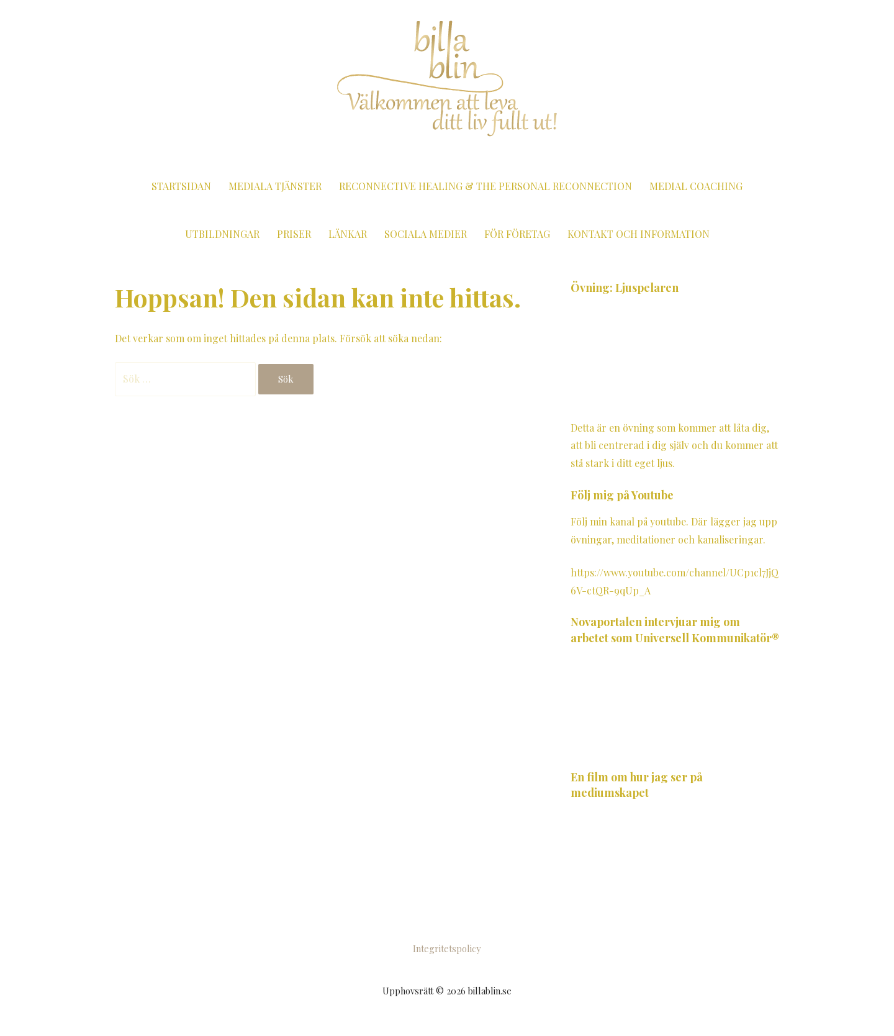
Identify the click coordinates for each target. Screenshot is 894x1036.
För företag (517, 233)
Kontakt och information (638, 233)
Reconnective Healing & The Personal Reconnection (485, 186)
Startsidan (181, 186)
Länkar (347, 233)
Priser (294, 233)
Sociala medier (425, 233)
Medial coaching (696, 186)
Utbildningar (222, 233)
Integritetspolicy (447, 948)
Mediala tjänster (275, 186)
